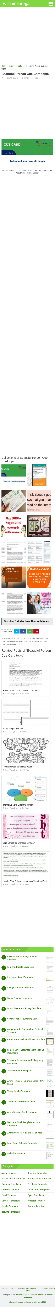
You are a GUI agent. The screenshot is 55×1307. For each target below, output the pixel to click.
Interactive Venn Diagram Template (19, 805)
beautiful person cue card (16, 638)
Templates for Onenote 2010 (21, 1101)
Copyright (12, 1288)
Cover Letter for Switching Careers (23, 1018)
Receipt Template (9, 1206)
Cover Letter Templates (39, 1189)
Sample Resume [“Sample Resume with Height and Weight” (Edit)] (37, 1295)
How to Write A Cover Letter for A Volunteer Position (26, 881)
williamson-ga (16, 3)
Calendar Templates (11, 1184)
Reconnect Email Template (20, 977)
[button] (50, 3)
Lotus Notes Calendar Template (22, 1143)
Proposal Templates (37, 1200)
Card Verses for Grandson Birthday (19, 843)
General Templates (11, 78)
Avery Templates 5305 (13, 728)
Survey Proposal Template (19, 1070)
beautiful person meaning (38, 638)
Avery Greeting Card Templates (22, 1112)
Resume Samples (36, 1206)
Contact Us (43, 1288)
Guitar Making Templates (19, 998)
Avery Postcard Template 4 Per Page (24, 1132)
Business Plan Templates (39, 1178)
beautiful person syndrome (12, 641)
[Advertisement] (27, 37)
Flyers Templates (36, 1195)
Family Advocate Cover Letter (21, 967)
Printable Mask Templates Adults (17, 767)
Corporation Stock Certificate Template (26, 1039)
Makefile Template (16, 1153)
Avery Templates (9, 1173)
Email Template (9, 1195)
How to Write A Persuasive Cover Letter (21, 690)
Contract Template (10, 1189)
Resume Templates (10, 1212)
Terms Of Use (23, 1288)
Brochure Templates (37, 1173)
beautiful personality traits (12, 644)
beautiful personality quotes (35, 641)
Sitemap (4, 1288)
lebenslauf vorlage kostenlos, (20, 1302)
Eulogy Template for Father (20, 987)
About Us (33, 1288)
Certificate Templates (38, 1184)
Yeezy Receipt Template (18, 1091)
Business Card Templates (13, 1178)
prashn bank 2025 (39, 1302)
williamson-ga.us (22, 1295)
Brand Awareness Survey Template (24, 1008)
